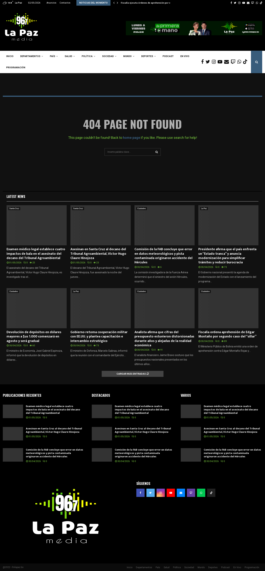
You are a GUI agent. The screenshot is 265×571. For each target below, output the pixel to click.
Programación (15, 67)
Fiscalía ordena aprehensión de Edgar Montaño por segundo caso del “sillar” (227, 334)
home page (131, 138)
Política (87, 56)
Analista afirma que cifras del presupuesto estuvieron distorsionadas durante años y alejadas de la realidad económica (164, 338)
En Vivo (184, 56)
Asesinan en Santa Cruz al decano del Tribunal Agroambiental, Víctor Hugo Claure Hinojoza (98, 253)
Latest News (16, 196)
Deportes (147, 56)
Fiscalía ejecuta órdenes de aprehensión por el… (147, 3)
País (52, 56)
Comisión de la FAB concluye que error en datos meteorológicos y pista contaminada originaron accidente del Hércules (163, 255)
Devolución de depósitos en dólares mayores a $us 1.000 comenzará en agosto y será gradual (34, 336)
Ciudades (141, 208)
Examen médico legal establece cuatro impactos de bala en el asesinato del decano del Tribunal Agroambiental (36, 253)
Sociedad (108, 56)
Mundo (127, 56)
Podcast (168, 56)
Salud (68, 56)
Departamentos (30, 56)
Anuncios (51, 3)
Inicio (9, 56)
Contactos (65, 3)
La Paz (204, 208)
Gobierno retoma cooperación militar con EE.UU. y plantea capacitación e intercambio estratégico (99, 336)
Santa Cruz (14, 208)
